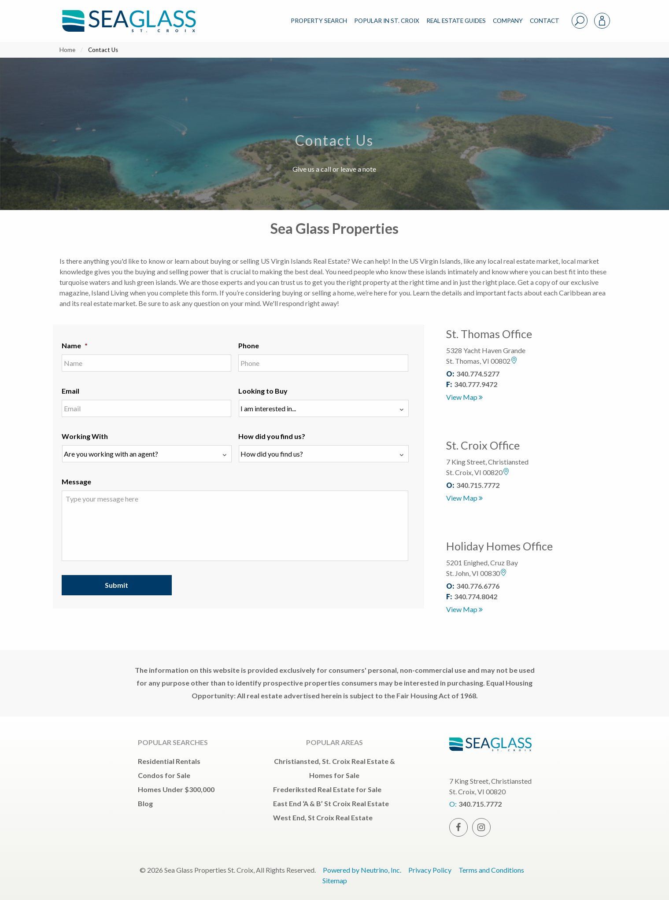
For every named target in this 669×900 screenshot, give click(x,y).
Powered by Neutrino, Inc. (362, 870)
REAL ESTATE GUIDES (456, 20)
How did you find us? (271, 436)
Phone (248, 345)
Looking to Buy (263, 391)
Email (70, 391)
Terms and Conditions (491, 870)
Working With (85, 436)
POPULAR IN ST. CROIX (386, 20)
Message (76, 481)
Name (75, 345)
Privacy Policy (429, 870)
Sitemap (334, 880)
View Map (464, 397)
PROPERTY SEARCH (319, 20)
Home (67, 49)
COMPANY (508, 20)
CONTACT (544, 20)
